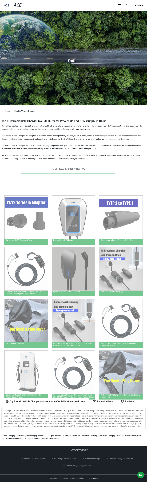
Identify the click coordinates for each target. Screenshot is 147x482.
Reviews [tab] (127, 401)
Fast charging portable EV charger (40, 436)
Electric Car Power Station (36, 459)
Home (7, 111)
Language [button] (138, 5)
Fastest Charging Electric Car (13, 436)
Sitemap (94, 478)
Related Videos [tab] (103, 401)
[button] (119, 5)
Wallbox (58, 436)
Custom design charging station (80, 465)
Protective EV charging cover (92, 436)
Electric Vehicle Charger (24, 111)
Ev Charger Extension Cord (67, 459)
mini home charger (94, 459)
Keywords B (54, 438)
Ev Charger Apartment (71, 436)
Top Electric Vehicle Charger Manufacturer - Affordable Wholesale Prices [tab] (45, 401)
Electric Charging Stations (37, 438)
